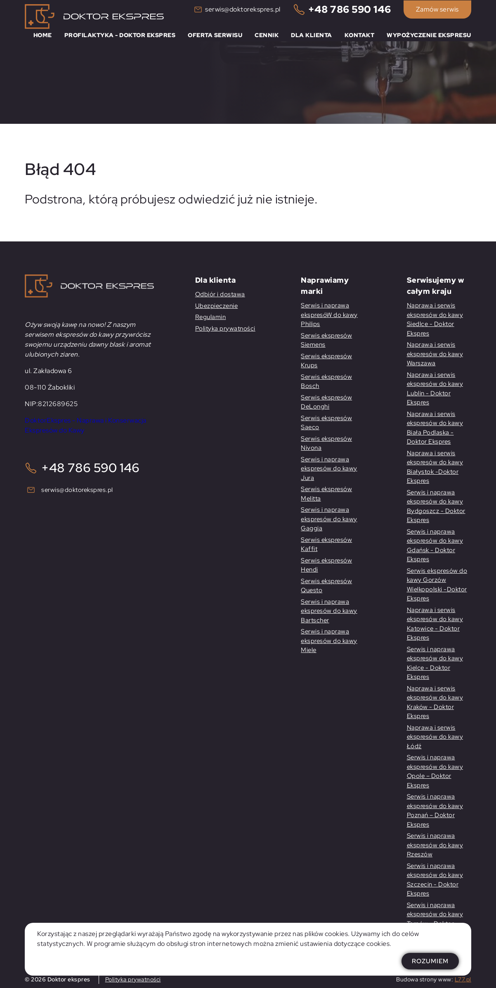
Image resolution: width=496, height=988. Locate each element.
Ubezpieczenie (216, 306)
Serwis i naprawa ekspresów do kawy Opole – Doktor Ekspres (435, 771)
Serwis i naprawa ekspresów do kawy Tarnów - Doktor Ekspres (435, 919)
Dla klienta (311, 35)
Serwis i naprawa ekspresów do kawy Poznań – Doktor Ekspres (435, 810)
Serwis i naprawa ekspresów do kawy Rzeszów (435, 845)
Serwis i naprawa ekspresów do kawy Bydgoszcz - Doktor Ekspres (436, 506)
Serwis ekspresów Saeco (326, 423)
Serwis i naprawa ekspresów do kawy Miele (329, 640)
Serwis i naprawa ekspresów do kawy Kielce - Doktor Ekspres (435, 663)
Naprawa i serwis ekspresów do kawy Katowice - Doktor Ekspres (435, 624)
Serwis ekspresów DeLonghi (326, 402)
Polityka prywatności (225, 328)
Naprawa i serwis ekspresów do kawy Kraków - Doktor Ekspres (435, 702)
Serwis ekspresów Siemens (326, 340)
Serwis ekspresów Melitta (326, 494)
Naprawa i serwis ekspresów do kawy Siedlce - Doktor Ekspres (435, 319)
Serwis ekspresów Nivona (326, 443)
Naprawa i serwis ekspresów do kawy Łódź (435, 736)
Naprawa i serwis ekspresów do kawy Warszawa (435, 353)
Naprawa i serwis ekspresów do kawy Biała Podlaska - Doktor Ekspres (435, 428)
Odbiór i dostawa (220, 294)
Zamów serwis (437, 9)
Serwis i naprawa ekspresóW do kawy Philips (329, 314)
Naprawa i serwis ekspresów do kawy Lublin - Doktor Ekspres (435, 389)
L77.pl (463, 979)
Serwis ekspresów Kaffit (326, 544)
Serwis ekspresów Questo (326, 586)
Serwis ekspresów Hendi (326, 565)
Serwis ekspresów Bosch (326, 381)
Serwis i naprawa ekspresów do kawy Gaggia (329, 519)
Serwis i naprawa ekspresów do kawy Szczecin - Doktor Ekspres (435, 880)
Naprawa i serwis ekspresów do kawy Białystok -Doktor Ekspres (435, 467)
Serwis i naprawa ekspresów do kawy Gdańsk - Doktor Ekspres (435, 545)
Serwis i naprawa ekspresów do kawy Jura (329, 468)
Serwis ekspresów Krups (326, 361)
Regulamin (210, 317)
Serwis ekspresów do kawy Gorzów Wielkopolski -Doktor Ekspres (437, 585)
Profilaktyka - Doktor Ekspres (120, 35)
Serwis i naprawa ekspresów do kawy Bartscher (329, 611)
